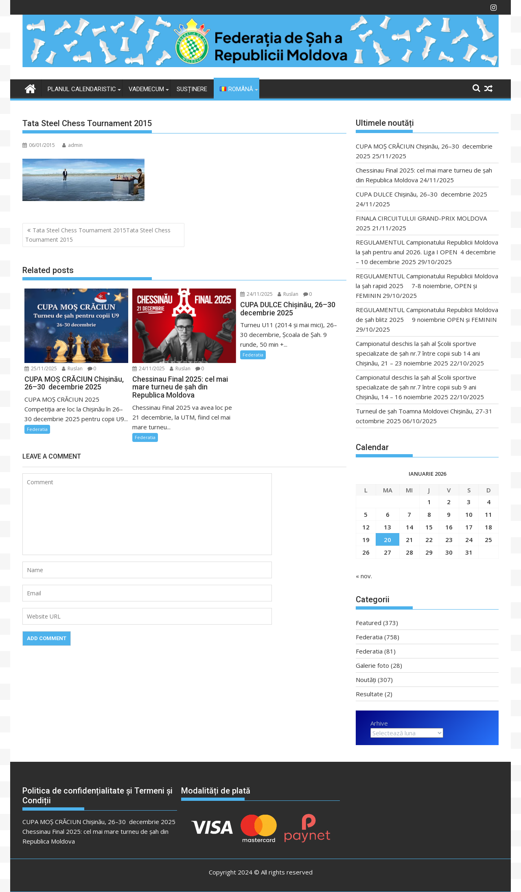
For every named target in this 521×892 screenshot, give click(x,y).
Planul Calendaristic (82, 89)
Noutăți (366, 680)
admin (72, 145)
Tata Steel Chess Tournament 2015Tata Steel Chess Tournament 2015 (98, 234)
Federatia (37, 429)
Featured (368, 623)
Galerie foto (372, 665)
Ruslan (72, 368)
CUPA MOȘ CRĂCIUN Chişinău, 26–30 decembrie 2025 (98, 822)
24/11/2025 (148, 368)
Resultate (369, 694)
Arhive (379, 723)
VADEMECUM (146, 89)
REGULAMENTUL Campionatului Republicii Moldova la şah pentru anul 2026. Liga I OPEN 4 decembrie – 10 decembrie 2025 (427, 252)
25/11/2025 (40, 368)
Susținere (192, 89)
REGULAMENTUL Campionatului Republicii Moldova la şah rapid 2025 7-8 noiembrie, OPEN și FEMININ (427, 286)
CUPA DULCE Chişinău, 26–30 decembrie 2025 (421, 194)
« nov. (364, 576)
